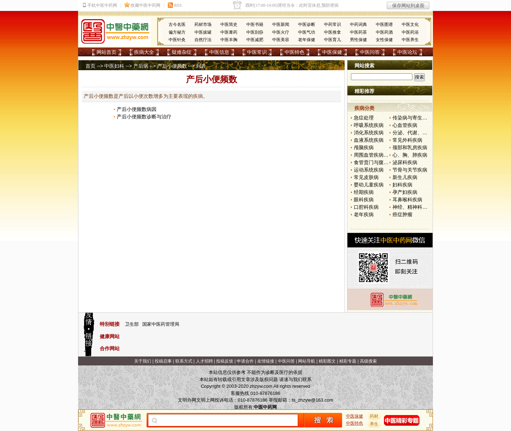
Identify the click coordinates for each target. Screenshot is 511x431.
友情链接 (265, 361)
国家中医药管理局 (160, 324)
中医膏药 (228, 32)
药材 (374, 416)
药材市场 (202, 24)
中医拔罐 (202, 32)
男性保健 (358, 39)
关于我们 (142, 361)
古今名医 (177, 24)
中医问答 (370, 52)
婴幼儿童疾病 (369, 184)
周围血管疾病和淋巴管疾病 (383, 155)
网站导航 (306, 361)
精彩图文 (327, 361)
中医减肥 (254, 39)
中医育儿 (332, 39)
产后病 (140, 66)
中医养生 (410, 39)
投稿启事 (163, 361)
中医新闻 (280, 24)
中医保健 (332, 52)
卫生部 (132, 324)
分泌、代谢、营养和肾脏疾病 (424, 132)
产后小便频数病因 (136, 109)
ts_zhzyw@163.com (312, 400)
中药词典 (358, 24)
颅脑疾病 (364, 147)
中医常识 (257, 52)
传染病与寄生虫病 (412, 118)
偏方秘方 (177, 32)
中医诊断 (306, 24)
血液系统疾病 (369, 140)
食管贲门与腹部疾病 (376, 162)
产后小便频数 (172, 66)
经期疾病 (364, 192)
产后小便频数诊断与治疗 (144, 116)
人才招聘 (204, 361)
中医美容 (280, 39)
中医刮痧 (254, 32)
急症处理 (364, 118)
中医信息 (219, 52)
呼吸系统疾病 (369, 125)
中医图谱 (384, 24)
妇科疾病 (402, 184)
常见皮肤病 (366, 177)
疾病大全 (144, 52)
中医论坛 (407, 52)
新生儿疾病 (404, 177)
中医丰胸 (228, 39)
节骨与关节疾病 (409, 170)
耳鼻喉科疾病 (407, 199)
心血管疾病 (404, 125)
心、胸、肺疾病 (409, 155)
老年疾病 (364, 214)
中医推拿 (332, 32)
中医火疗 (280, 32)
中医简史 (228, 24)
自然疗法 (202, 39)
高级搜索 (368, 361)
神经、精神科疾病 (412, 207)
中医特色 (294, 52)
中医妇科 (114, 66)
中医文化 (410, 24)
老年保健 (306, 39)
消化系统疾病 (369, 132)
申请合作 (245, 361)
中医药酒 (384, 32)
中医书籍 (254, 24)
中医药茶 (358, 32)
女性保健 (384, 39)
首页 (90, 66)
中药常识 (332, 24)
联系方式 (183, 361)
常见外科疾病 (407, 140)
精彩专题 (347, 361)
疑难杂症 (182, 52)
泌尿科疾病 (404, 162)
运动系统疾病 (369, 170)
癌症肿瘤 (402, 214)
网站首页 (106, 52)
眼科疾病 (364, 199)
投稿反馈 (224, 361)
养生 (374, 423)
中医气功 (306, 32)
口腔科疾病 (366, 207)
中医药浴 (410, 32)
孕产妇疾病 (404, 192)
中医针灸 (177, 39)
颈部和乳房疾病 (409, 147)
